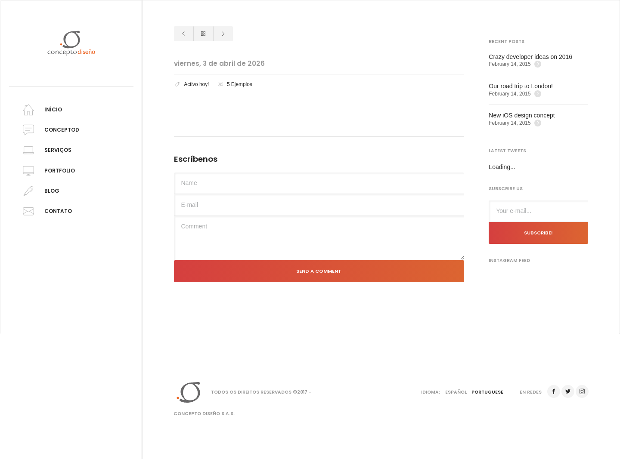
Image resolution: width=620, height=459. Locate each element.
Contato (46, 211)
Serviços (45, 150)
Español (456, 392)
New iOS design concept (522, 115)
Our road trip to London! (521, 86)
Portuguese (487, 392)
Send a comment (318, 271)
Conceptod (49, 130)
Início (41, 110)
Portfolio (47, 171)
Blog (39, 191)
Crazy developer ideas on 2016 (530, 56)
